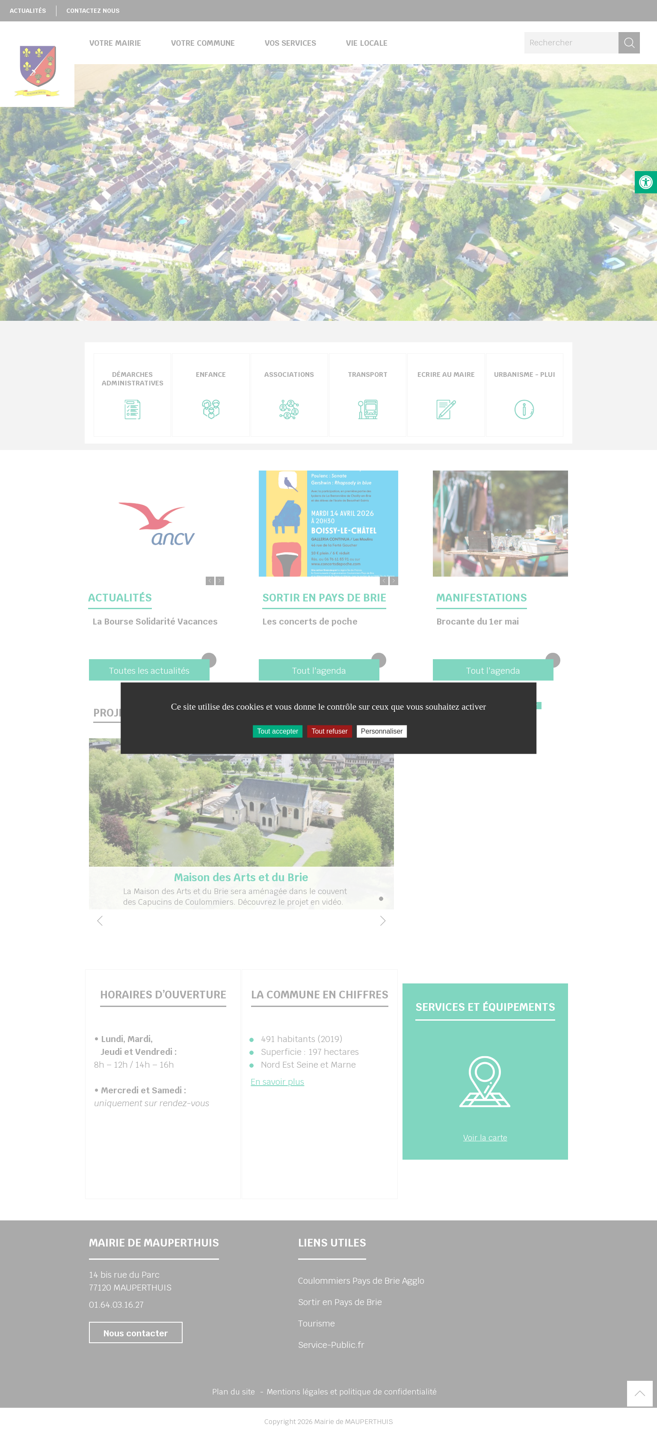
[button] (646, 182)
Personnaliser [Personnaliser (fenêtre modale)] (382, 731)
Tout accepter (277, 731)
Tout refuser (329, 731)
